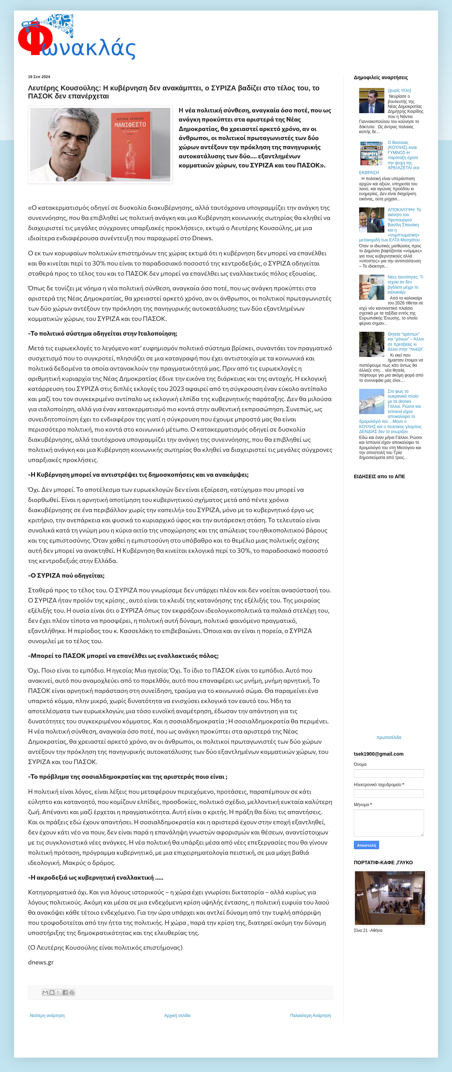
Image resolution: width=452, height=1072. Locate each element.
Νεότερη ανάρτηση (47, 1015)
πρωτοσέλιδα (389, 737)
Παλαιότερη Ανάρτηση (310, 1015)
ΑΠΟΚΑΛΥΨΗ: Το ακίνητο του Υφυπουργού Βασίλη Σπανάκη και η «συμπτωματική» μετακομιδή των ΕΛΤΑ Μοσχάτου (390, 224)
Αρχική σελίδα (177, 1015)
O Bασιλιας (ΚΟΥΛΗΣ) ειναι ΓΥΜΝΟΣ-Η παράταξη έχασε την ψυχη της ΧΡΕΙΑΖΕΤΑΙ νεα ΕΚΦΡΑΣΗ (389, 157)
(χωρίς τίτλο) (399, 90)
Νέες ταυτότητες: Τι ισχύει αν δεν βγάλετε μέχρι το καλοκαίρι (405, 285)
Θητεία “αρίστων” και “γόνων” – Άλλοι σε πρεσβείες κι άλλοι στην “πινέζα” (406, 342)
